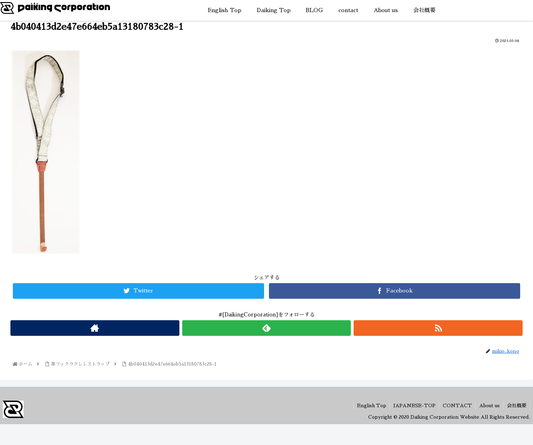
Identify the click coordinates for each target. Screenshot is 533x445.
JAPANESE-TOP (414, 405)
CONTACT (457, 405)
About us (489, 405)
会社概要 (516, 405)
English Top (371, 405)
